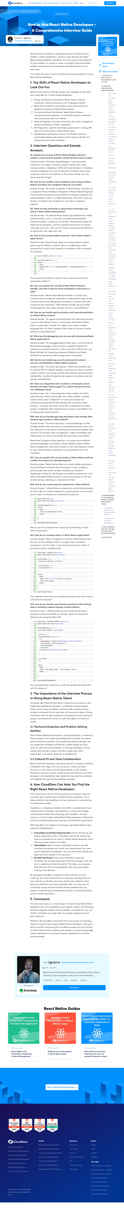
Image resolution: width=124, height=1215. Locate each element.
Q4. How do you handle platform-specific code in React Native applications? (112, 197)
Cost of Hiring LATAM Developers (18, 1151)
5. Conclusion (106, 537)
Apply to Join (92, 3)
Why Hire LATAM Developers (17, 1163)
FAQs (75, 3)
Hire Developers (35, 3)
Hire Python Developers (15, 1147)
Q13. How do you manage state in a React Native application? (112, 449)
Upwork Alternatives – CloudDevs (101, 1170)
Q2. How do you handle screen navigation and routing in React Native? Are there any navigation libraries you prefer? (112, 141)
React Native (13, 11)
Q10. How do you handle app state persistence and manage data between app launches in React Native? (112, 377)
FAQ (71, 1161)
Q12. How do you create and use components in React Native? (112, 431)
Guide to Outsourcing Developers (18, 1159)
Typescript (74, 980)
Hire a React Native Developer (62, 1087)
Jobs (82, 3)
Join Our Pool (74, 1149)
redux (66, 980)
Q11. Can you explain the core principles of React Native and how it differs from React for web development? (112, 407)
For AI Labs (66, 3)
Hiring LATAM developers (99, 1190)
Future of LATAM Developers (48, 1161)
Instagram (94, 1157)
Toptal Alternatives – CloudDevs (101, 1166)
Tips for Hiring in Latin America (18, 1171)
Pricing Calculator (52, 3)
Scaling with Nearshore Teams (17, 1155)
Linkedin (94, 1153)
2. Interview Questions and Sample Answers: (107, 88)
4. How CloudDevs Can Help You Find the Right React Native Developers (108, 530)
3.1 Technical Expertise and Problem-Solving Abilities (109, 511)
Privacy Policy (74, 1169)
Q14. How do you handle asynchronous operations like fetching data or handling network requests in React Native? (112, 476)
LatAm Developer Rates (98, 1182)
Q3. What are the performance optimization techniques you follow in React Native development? (112, 171)
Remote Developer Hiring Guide (49, 1145)
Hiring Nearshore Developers (100, 1186)
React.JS (58, 980)
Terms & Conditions (76, 1165)
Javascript (83, 980)
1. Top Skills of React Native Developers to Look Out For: (108, 79)
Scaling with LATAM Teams (16, 1167)
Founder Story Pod (76, 1157)
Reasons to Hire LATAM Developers (50, 1169)
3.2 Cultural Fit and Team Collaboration (109, 521)
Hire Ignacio (74, 987)
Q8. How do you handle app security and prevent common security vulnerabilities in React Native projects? (112, 306)
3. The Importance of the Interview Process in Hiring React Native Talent (108, 500)
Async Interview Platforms (99, 1194)
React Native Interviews (29, 11)
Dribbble (94, 1145)
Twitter (93, 1149)
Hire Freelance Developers (99, 1178)
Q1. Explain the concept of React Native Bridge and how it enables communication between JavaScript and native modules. (112, 109)
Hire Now (73, 1153)
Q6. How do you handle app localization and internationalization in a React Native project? (112, 253)
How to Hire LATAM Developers (49, 1157)
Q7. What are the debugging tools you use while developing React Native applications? (112, 278)
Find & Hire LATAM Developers (48, 1165)
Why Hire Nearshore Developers (49, 1149)
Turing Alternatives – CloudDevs (101, 1174)
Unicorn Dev (73, 1145)
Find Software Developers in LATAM (50, 1153)
